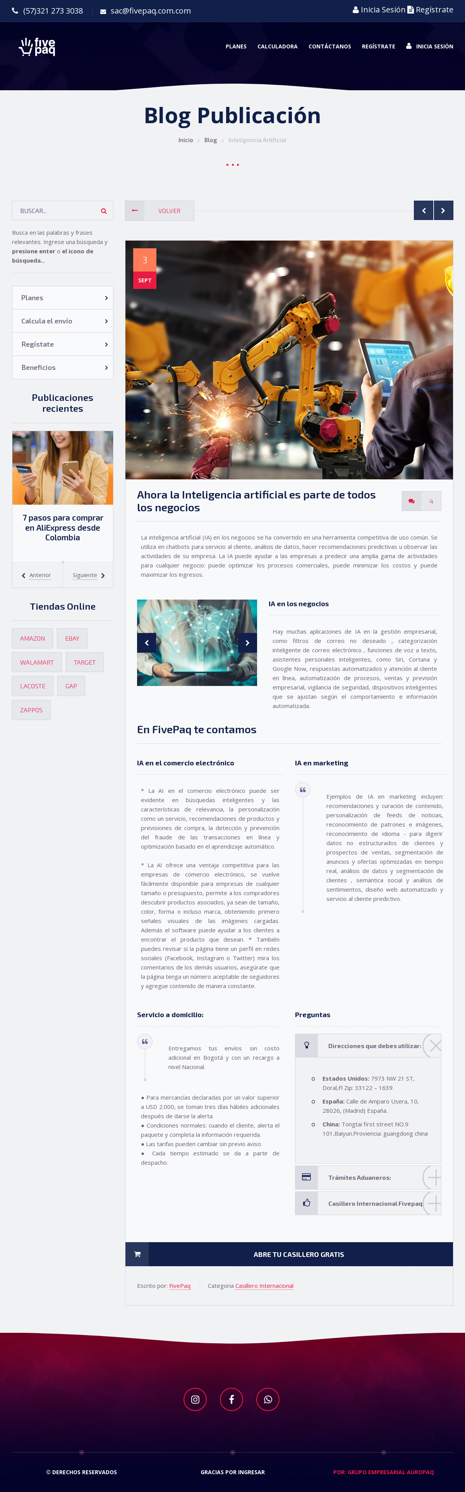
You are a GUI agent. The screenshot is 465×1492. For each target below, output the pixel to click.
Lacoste (32, 685)
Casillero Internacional (264, 1285)
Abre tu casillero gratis (234, 1254)
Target (85, 662)
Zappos (31, 709)
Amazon (32, 638)
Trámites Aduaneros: (379, 1177)
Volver (152, 211)
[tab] (368, 1045)
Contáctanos (330, 46)
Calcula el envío (46, 320)
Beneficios (38, 367)
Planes (236, 46)
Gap (71, 685)
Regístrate (430, 9)
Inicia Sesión (379, 9)
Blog (210, 139)
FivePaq (179, 1285)
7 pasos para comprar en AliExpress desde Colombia (62, 526)
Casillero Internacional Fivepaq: (379, 1203)
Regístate (37, 344)
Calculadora (277, 46)
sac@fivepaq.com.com (151, 10)
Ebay (72, 638)
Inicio (185, 139)
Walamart (37, 662)
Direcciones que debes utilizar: (379, 1045)
